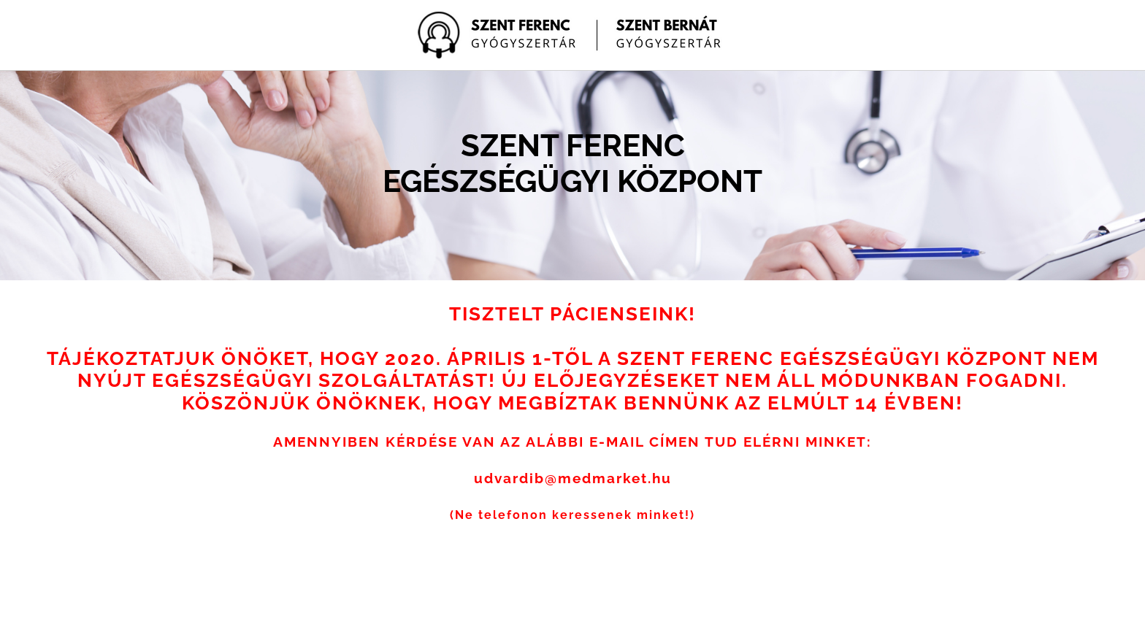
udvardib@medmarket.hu (573, 478)
